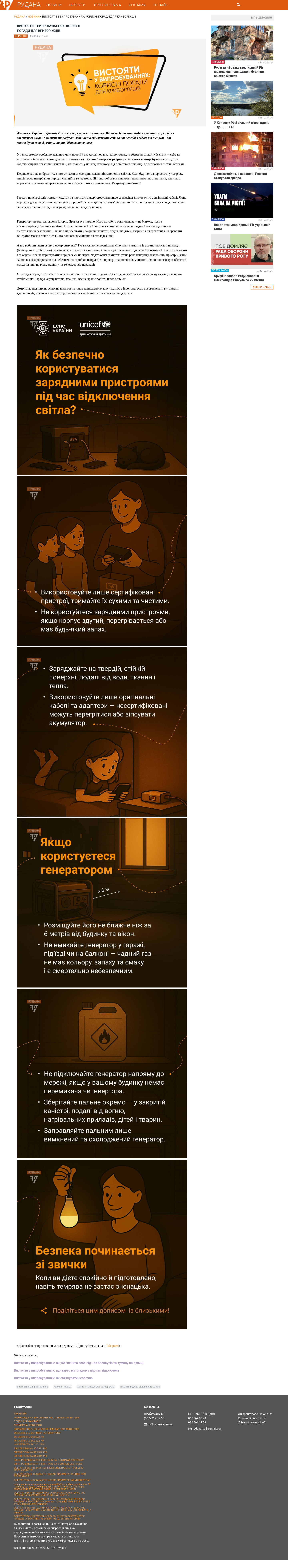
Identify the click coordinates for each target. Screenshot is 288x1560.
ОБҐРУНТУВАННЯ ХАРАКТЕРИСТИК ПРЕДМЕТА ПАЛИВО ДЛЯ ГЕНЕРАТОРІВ (50, 1475)
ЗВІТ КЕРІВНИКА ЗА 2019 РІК (30, 1456)
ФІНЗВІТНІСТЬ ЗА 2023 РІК (29, 1437)
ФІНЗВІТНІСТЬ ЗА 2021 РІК (29, 1444)
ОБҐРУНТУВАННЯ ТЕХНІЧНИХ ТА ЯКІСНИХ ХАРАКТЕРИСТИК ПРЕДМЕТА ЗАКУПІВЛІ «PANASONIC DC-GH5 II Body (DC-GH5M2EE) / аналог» (52, 1510)
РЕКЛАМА (137, 5)
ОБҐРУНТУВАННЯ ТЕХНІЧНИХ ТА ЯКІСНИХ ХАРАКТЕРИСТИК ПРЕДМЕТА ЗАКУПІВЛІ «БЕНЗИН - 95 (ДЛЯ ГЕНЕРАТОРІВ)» (49, 1517)
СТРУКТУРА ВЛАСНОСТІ (28, 1425)
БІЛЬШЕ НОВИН (262, 287)
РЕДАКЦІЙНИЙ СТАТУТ (27, 1421)
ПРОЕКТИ (77, 5)
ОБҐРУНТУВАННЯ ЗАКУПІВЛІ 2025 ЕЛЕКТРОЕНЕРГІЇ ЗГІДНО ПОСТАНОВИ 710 (48, 1469)
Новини (34, 16)
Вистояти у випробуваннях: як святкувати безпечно (53, 1378)
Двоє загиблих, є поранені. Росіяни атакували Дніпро (240, 176)
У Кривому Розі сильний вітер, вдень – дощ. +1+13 (241, 125)
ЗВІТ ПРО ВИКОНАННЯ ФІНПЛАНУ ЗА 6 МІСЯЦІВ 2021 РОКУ (48, 1463)
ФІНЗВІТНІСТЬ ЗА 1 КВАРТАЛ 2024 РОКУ (37, 1433)
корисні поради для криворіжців (95, 1386)
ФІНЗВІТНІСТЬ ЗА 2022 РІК (29, 1440)
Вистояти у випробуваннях (32, 1386)
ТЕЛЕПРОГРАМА (107, 5)
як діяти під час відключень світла (140, 1386)
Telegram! (112, 1345)
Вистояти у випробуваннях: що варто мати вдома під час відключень (66, 1370)
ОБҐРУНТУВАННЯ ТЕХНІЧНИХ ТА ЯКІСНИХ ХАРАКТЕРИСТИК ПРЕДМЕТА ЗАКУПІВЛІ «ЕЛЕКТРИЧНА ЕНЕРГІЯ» (49, 1494)
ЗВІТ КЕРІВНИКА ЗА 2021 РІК (30, 1448)
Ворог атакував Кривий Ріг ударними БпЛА (242, 227)
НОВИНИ (53, 5)
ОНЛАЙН (160, 5)
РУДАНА (29, 4)
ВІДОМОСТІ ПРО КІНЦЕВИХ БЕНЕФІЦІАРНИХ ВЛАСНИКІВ (46, 1429)
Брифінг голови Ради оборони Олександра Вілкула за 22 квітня (239, 278)
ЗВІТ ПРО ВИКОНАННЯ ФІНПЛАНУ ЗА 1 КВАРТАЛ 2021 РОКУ (49, 1460)
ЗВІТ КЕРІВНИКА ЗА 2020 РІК (30, 1452)
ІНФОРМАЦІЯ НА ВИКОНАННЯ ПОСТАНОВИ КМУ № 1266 (46, 1417)
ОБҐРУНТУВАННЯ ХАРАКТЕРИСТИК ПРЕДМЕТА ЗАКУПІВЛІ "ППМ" (52, 1480)
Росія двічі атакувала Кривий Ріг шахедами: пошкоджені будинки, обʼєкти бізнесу (239, 72)
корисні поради (62, 1386)
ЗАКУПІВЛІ (20, 1413)
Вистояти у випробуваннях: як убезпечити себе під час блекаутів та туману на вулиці (78, 1363)
